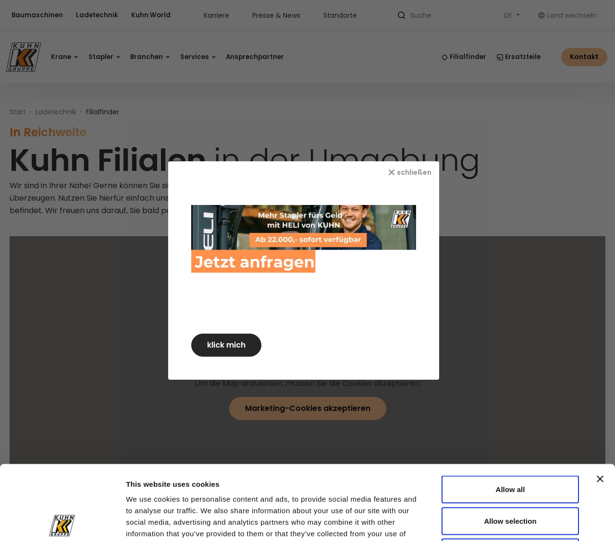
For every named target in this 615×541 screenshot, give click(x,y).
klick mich (230, 344)
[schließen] (413, 172)
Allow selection (510, 447)
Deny (510, 478)
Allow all (510, 415)
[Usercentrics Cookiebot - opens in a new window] (62, 522)
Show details (524, 522)
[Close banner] (600, 404)
